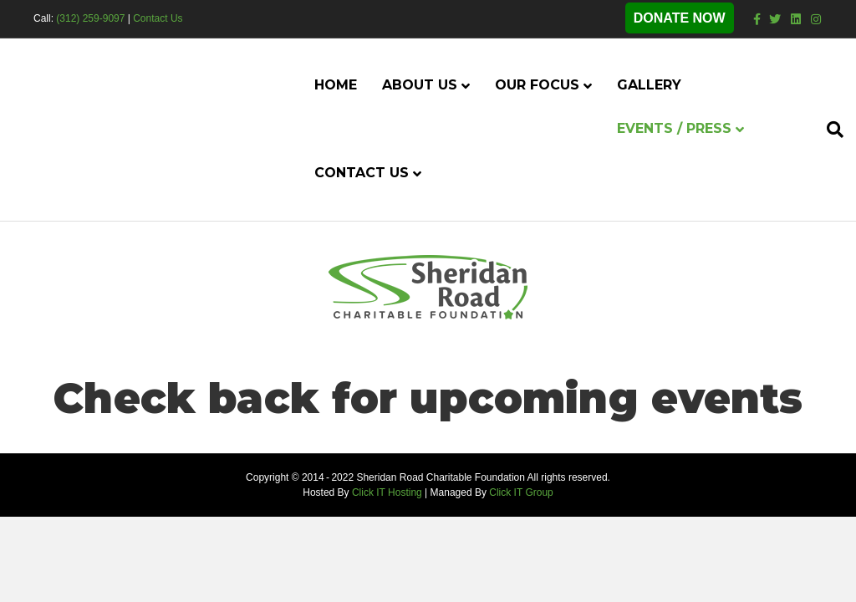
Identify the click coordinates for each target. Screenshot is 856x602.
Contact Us (157, 18)
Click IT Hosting (387, 492)
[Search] (828, 129)
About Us (419, 85)
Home (335, 85)
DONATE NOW (680, 18)
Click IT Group (521, 492)
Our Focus (537, 85)
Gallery (649, 85)
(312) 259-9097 (90, 18)
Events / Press (674, 128)
